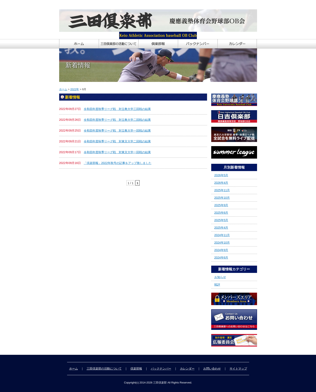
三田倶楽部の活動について (104, 368)
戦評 (217, 284)
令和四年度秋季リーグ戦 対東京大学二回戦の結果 (117, 141)
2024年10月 (222, 242)
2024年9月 (221, 250)
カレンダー (187, 368)
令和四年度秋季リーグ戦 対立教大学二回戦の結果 (117, 119)
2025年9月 (221, 205)
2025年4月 (221, 227)
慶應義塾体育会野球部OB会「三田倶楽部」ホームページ (96, 4)
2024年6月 (221, 257)
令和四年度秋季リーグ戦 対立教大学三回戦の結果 (117, 109)
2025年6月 (221, 212)
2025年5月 (221, 220)
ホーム (63, 89)
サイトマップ (238, 368)
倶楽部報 (136, 368)
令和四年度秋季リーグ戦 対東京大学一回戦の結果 (117, 152)
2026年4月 (221, 182)
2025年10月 (222, 197)
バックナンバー (161, 368)
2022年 (74, 89)
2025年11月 (222, 190)
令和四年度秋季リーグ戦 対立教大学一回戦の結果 (117, 130)
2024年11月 (222, 235)
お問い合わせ (212, 368)
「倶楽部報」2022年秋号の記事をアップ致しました (117, 163)
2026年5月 (221, 175)
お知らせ (220, 277)
